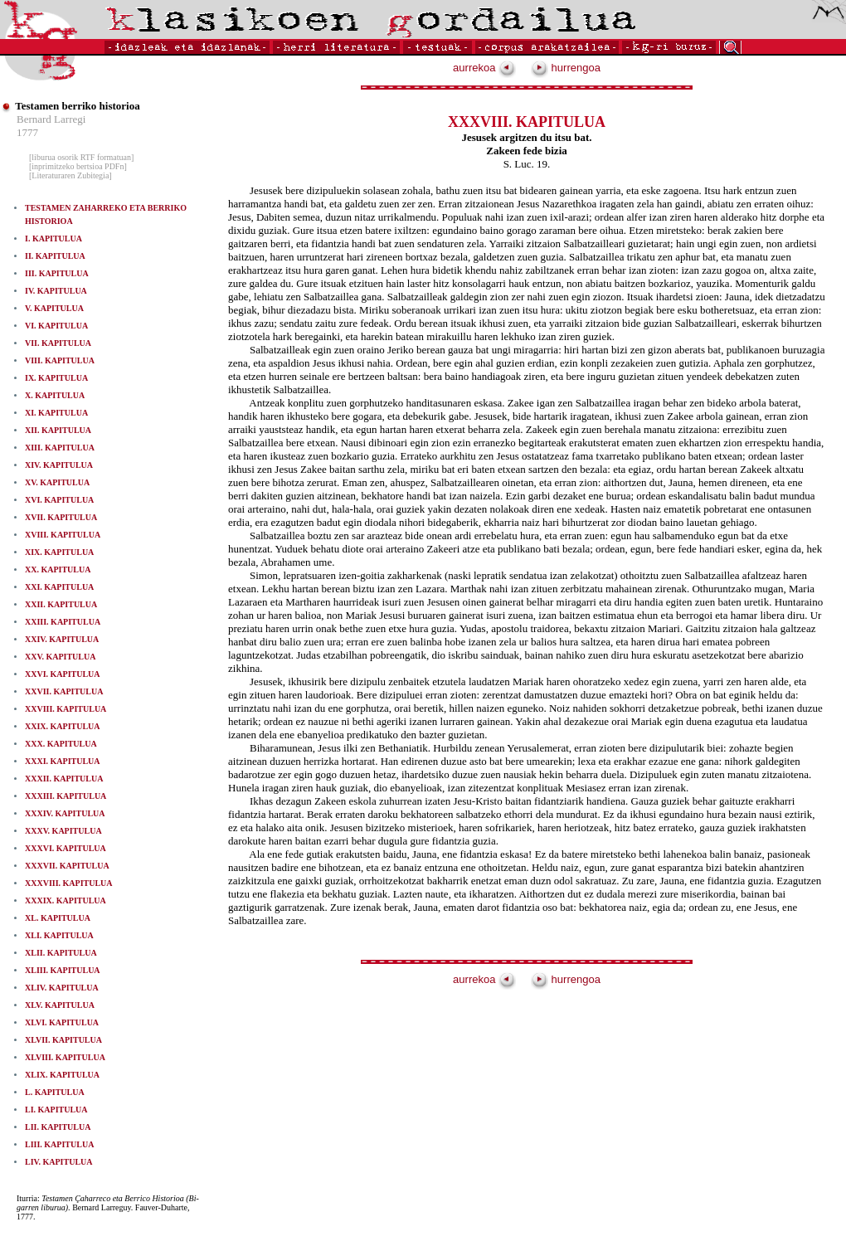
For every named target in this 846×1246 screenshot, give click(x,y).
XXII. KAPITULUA (61, 604)
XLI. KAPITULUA (59, 935)
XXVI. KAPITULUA (62, 674)
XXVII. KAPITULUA (64, 691)
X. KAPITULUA (55, 395)
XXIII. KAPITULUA (62, 621)
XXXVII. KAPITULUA (67, 865)
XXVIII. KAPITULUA (65, 708)
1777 (27, 132)
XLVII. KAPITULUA (63, 1039)
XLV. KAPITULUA (60, 1005)
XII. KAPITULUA (58, 430)
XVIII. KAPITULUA (62, 534)
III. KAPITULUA (57, 273)
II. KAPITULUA (55, 255)
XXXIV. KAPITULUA (65, 813)
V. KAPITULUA (54, 308)
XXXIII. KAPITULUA (65, 796)
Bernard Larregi (51, 119)
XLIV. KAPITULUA (62, 987)
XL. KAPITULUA (57, 917)
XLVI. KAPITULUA (62, 1022)
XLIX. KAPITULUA (62, 1074)
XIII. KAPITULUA (60, 447)
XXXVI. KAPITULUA (65, 848)
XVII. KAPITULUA (61, 517)
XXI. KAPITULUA (59, 586)
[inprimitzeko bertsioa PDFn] (78, 166)
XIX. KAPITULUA (59, 552)
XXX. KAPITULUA (61, 743)
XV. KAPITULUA (57, 482)
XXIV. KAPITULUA (62, 639)
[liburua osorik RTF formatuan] (81, 157)
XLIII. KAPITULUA (62, 970)
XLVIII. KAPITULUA (65, 1057)
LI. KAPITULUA (56, 1109)
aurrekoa (484, 67)
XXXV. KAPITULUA (63, 830)
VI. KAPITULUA (56, 325)
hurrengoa (565, 67)
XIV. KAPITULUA (59, 465)
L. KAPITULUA (55, 1092)
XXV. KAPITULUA (60, 656)
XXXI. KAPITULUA (62, 761)
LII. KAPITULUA (57, 1127)
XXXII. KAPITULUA (64, 778)
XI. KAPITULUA (56, 412)
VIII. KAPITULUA (60, 360)
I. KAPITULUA (53, 238)
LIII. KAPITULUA (59, 1144)
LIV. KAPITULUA (59, 1161)
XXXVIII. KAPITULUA (69, 883)
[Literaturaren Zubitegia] (70, 175)
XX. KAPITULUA (57, 569)
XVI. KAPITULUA (59, 499)
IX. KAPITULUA (56, 377)
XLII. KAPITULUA (61, 952)
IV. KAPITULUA (56, 290)
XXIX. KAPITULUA (62, 726)
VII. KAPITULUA (58, 343)
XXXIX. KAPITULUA (65, 900)
